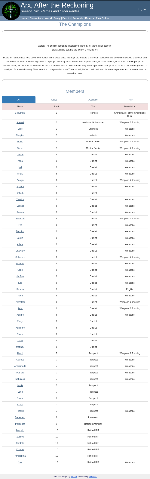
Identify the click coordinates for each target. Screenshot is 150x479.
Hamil (20, 353)
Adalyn (20, 180)
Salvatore (20, 257)
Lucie (20, 340)
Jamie (20, 238)
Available (92, 99)
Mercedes (20, 424)
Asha (20, 161)
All (18, 99)
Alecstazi (20, 302)
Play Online (102, 18)
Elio (20, 283)
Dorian (20, 154)
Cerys (20, 404)
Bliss (20, 129)
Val (20, 167)
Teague (20, 411)
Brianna (20, 263)
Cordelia (20, 443)
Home (24, 18)
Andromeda (20, 366)
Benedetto (20, 417)
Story (57, 18)
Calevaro (20, 250)
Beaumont (20, 113)
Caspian (20, 135)
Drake (20, 141)
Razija (20, 321)
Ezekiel (20, 206)
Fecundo (20, 218)
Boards (89, 18)
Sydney (20, 289)
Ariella (20, 244)
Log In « (143, 9)
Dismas (20, 449)
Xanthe (20, 315)
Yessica (20, 199)
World (48, 18)
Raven (20, 398)
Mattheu (20, 347)
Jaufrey (20, 276)
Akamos (20, 359)
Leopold (20, 430)
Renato (20, 212)
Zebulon (20, 231)
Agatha (20, 186)
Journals (78, 18)
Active (54, 99)
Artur (20, 308)
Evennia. (93, 477)
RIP (131, 99)
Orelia (20, 173)
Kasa (20, 295)
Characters (36, 18)
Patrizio (20, 372)
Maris (20, 385)
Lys (20, 225)
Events (67, 18)
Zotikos (20, 436)
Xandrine (20, 327)
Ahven (20, 334)
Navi (20, 462)
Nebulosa (20, 379)
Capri (20, 270)
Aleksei (20, 122)
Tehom (74, 477)
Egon (20, 392)
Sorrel (20, 148)
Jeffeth (20, 193)
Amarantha (20, 456)
